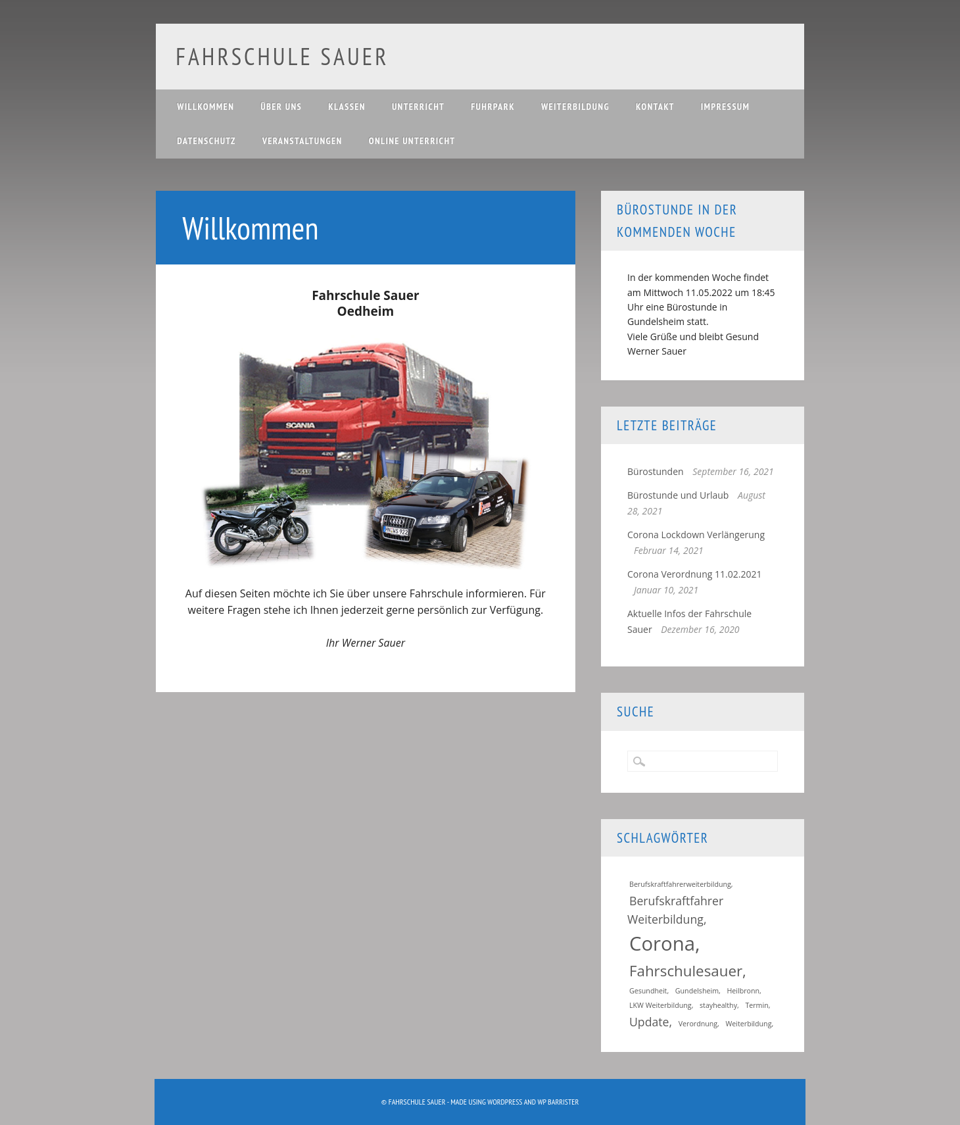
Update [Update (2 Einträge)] (649, 1022)
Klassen (347, 107)
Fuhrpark (493, 107)
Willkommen (205, 107)
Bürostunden (655, 471)
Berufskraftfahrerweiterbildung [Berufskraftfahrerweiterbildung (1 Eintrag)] (680, 884)
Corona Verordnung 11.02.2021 (694, 574)
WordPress (504, 1102)
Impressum (725, 107)
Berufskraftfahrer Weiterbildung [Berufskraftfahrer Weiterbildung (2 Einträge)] (675, 910)
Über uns (281, 107)
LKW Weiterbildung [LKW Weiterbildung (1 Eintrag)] (660, 1005)
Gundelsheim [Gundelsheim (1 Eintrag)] (697, 990)
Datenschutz (206, 141)
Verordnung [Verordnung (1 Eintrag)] (698, 1023)
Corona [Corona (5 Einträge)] (662, 943)
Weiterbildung (575, 107)
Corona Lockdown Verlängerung (696, 534)
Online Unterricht (412, 141)
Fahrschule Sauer (282, 56)
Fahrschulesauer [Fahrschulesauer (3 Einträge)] (685, 971)
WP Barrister (558, 1102)
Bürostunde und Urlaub (678, 495)
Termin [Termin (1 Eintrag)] (756, 1005)
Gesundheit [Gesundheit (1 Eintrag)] (648, 990)
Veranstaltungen (302, 141)
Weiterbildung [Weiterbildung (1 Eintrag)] (749, 1023)
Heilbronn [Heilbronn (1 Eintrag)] (743, 990)
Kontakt (655, 107)
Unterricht (418, 107)
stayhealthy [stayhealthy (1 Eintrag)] (718, 1005)
